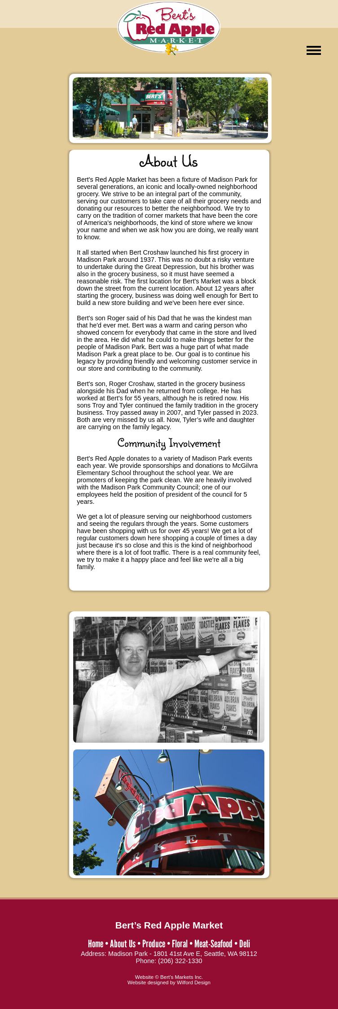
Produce (153, 943)
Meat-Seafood (213, 943)
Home (95, 943)
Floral (180, 943)
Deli (244, 943)
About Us (123, 943)
